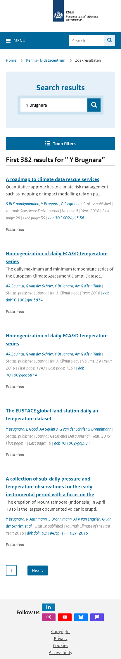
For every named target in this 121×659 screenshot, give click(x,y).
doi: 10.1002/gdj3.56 (66, 218)
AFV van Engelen (86, 519)
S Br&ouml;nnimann (22, 204)
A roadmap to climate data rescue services (52, 179)
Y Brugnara (50, 204)
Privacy (61, 638)
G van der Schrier (39, 286)
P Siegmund (70, 204)
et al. (28, 526)
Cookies (60, 645)
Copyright (60, 631)
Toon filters (64, 143)
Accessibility (60, 652)
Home (11, 60)
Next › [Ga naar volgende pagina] (38, 570)
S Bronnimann (99, 429)
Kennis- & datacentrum (45, 60)
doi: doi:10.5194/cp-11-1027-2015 (57, 533)
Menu (19, 40)
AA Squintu (15, 286)
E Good (32, 429)
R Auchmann (36, 519)
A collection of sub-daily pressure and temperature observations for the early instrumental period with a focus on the (50, 487)
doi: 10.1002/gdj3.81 (72, 443)
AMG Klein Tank (88, 286)
